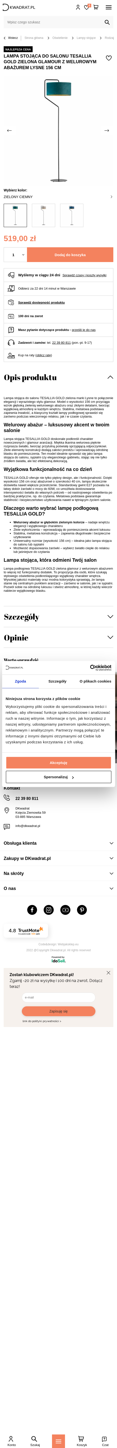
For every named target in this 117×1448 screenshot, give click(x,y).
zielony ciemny (58, 197)
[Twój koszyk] (96, 7)
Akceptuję (58, 763)
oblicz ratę (43, 355)
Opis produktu (30, 377)
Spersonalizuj (59, 777)
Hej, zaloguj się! (78, 7)
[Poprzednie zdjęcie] (10, 130)
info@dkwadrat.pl (27, 826)
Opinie (16, 637)
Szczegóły (21, 616)
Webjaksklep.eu (68, 944)
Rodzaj (109, 38)
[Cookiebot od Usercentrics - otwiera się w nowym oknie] (89, 668)
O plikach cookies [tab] (95, 681)
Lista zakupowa (89, 5)
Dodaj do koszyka (70, 255)
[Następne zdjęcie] (107, 130)
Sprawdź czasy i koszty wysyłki (84, 275)
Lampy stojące (86, 38)
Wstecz (11, 38)
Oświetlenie (60, 38)
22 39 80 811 (61, 342)
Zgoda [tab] (20, 681)
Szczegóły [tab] (57, 681)
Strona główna (34, 38)
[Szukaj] (107, 22)
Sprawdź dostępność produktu (41, 302)
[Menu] (58, 1441)
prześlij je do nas (84, 330)
